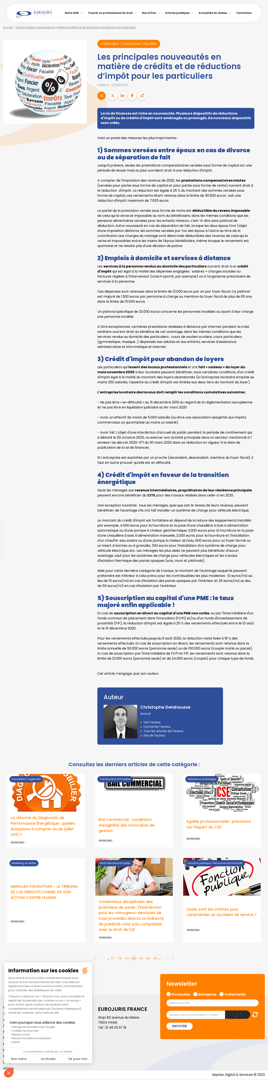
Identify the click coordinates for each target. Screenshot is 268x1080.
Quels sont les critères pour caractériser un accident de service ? (222, 912)
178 (120, 959)
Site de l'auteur (154, 736)
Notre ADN (72, 13)
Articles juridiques (177, 13)
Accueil (8, 27)
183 (155, 959)
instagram (259, 548)
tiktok (259, 565)
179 (127, 959)
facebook (259, 515)
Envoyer (179, 1027)
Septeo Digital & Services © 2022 (238, 1075)
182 (148, 959)
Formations (244, 13)
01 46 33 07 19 (116, 1028)
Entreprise (207, 995)
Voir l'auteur (152, 722)
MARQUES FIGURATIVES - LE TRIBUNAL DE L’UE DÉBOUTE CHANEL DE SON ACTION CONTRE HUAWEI (45, 892)
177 (113, 959)
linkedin (259, 531)
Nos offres (149, 13)
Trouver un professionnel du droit (110, 13)
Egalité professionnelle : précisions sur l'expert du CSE (219, 824)
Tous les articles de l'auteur (163, 731)
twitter (259, 523)
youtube (259, 540)
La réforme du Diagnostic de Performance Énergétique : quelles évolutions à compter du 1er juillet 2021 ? (43, 826)
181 (141, 959)
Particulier (180, 995)
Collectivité (234, 995)
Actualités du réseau (213, 13)
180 (134, 959)
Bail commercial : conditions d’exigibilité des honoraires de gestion (127, 825)
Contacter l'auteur (157, 727)
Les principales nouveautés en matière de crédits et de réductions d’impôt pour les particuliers (76, 27)
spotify (259, 556)
